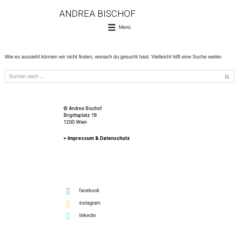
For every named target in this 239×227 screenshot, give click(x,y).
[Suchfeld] (112, 76)
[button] (227, 76)
